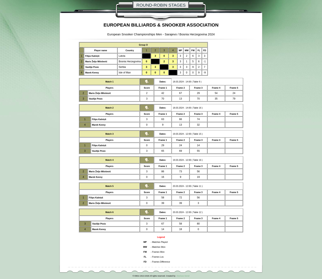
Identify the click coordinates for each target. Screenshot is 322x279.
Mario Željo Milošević (96, 61)
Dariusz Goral (183, 276)
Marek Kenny (92, 72)
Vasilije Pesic (92, 67)
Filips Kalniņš (92, 56)
